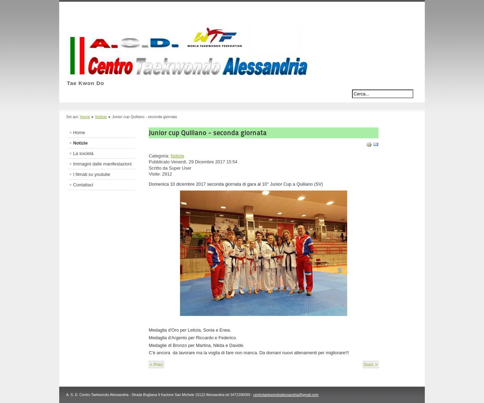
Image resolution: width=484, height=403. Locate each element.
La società (83, 153)
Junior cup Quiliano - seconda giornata (208, 133)
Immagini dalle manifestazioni (102, 163)
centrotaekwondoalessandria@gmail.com (285, 395)
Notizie (101, 117)
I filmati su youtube (91, 174)
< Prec (156, 364)
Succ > (370, 364)
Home (85, 117)
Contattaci (83, 184)
